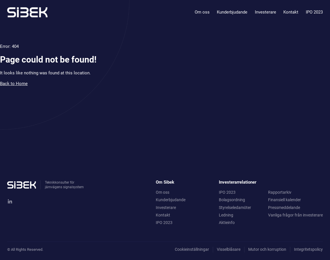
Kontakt (290, 12)
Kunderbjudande (232, 12)
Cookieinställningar (192, 249)
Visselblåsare (228, 249)
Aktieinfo (227, 222)
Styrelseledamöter (235, 207)
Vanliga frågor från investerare (295, 215)
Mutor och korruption (267, 249)
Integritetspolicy (308, 249)
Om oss (202, 12)
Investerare (265, 12)
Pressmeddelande (284, 207)
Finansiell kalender (284, 199)
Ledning (226, 215)
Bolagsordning (232, 199)
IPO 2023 (314, 12)
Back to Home (14, 83)
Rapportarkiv (279, 192)
